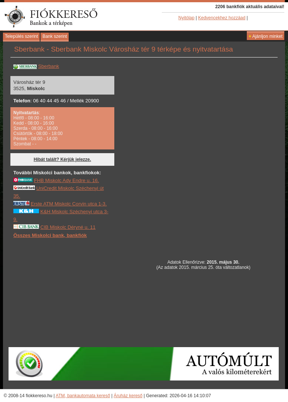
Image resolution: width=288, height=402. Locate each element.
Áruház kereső (128, 395)
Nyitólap (186, 17)
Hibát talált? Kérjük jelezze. (62, 159)
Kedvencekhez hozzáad (221, 17)
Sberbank (48, 66)
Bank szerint (54, 36)
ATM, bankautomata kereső (83, 395)
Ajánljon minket (265, 36)
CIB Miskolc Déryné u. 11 (68, 227)
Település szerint (21, 36)
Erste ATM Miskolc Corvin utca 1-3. (69, 204)
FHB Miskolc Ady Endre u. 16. (66, 180)
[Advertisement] (69, 292)
